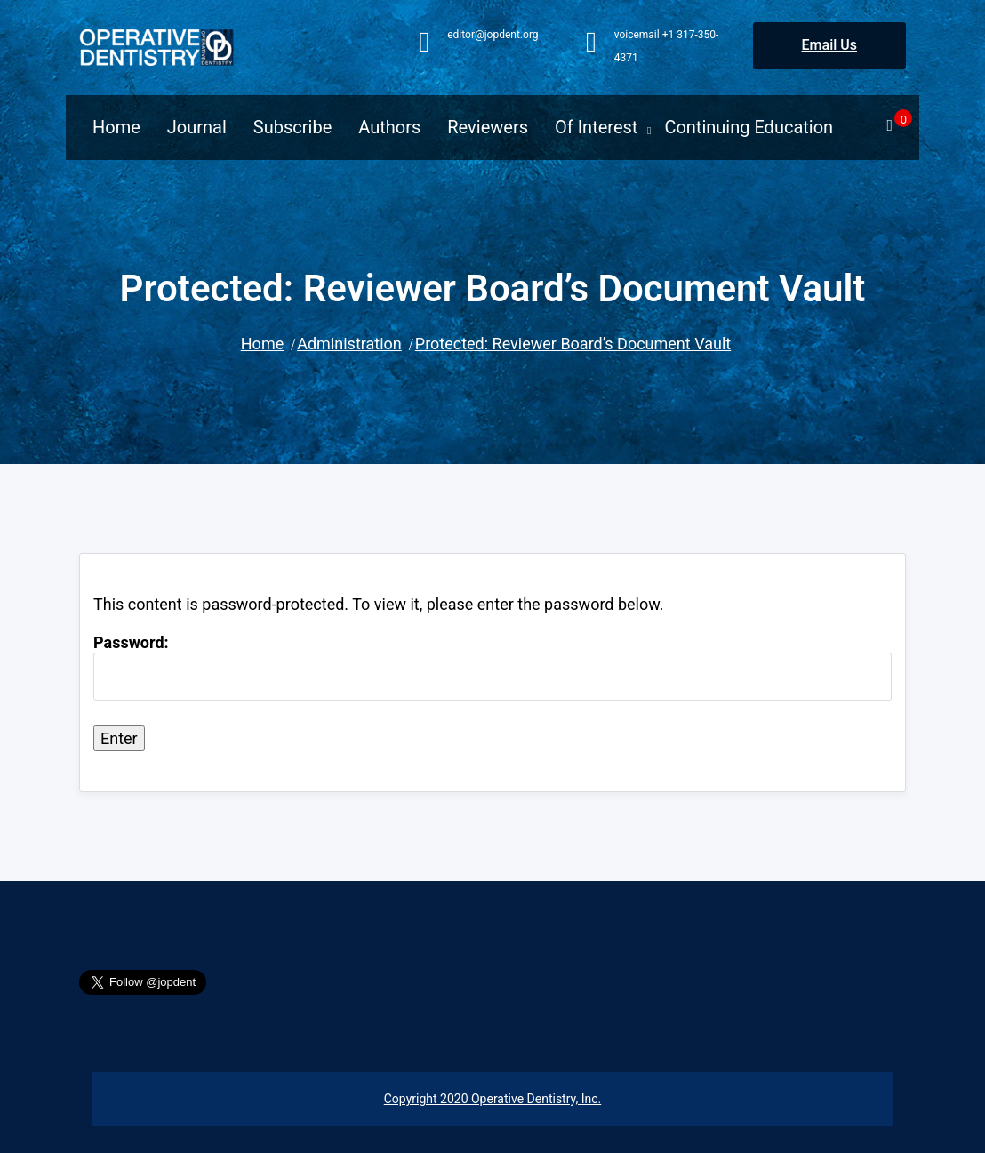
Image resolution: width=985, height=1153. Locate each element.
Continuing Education (748, 127)
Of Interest (596, 127)
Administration (349, 343)
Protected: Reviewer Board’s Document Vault (573, 343)
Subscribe (292, 127)
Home (116, 127)
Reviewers (487, 127)
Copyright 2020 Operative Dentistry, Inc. (492, 1099)
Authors (389, 127)
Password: (492, 667)
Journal (197, 127)
